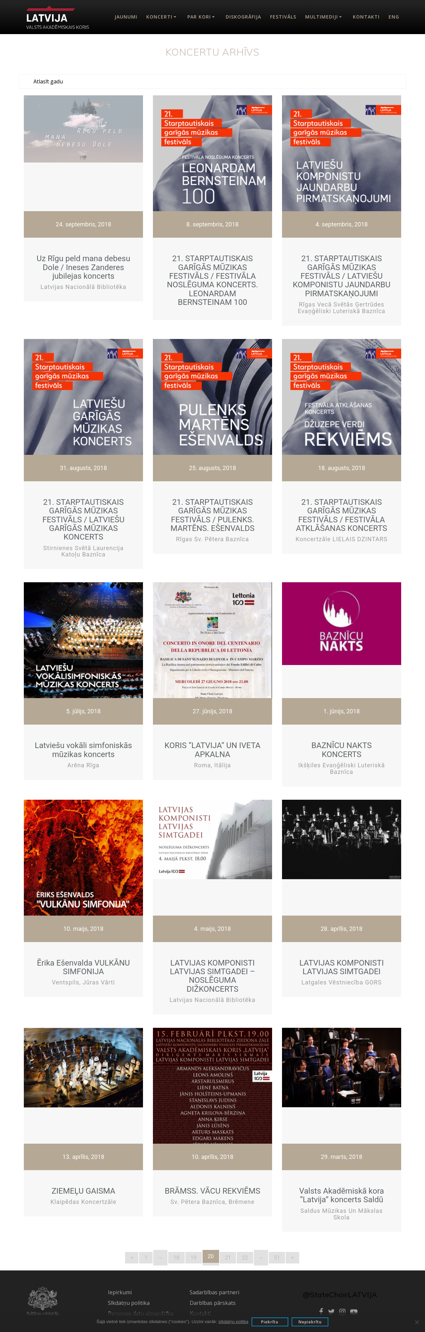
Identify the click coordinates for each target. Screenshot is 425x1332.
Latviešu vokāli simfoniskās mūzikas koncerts (83, 750)
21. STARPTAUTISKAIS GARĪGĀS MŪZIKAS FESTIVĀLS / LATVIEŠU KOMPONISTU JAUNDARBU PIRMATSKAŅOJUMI (341, 276)
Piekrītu (269, 1322)
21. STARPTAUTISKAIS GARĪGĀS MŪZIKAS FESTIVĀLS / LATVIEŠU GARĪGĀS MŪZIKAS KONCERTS (83, 520)
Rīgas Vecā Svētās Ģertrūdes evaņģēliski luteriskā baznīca (341, 307)
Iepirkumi (120, 1292)
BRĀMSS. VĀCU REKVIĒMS (212, 1191)
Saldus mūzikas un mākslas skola (342, 1214)
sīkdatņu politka (233, 1321)
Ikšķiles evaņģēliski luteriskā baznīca (341, 768)
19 (194, 1258)
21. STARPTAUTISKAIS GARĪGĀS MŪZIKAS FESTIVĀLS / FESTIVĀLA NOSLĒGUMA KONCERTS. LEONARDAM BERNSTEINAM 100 (212, 280)
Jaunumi (126, 17)
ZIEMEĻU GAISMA (84, 1191)
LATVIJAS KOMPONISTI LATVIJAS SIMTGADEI (341, 967)
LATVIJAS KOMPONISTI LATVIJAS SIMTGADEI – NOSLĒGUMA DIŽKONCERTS (212, 976)
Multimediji (321, 17)
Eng (394, 17)
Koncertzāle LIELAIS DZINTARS (342, 539)
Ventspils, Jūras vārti (83, 982)
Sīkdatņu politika (129, 1303)
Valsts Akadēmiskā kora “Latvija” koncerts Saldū (341, 1195)
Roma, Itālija (212, 765)
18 (176, 1258)
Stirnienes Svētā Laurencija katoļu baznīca (83, 551)
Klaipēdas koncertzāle (83, 1201)
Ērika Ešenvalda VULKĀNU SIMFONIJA (83, 967)
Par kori (199, 17)
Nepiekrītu (310, 1322)
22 (245, 1258)
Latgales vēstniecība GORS (342, 982)
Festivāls (283, 17)
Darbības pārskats (213, 1303)
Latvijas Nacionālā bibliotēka (83, 286)
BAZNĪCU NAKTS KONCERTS (341, 750)
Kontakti (366, 17)
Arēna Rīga (84, 765)
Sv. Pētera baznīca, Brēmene (212, 1201)
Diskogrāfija (243, 17)
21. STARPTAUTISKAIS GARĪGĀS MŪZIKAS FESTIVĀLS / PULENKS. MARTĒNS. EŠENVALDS (212, 515)
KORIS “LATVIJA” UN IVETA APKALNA (212, 750)
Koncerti (159, 17)
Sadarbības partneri (214, 1292)
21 (228, 1258)
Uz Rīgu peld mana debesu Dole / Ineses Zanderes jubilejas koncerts (83, 267)
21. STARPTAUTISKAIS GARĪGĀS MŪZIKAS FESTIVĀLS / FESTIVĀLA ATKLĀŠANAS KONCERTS (341, 515)
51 (277, 1258)
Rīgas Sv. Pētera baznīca (212, 539)
